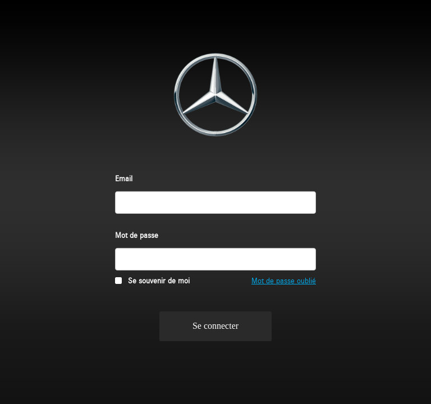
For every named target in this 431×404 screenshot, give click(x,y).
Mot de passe (136, 234)
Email (123, 177)
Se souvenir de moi (159, 279)
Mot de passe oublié (283, 279)
